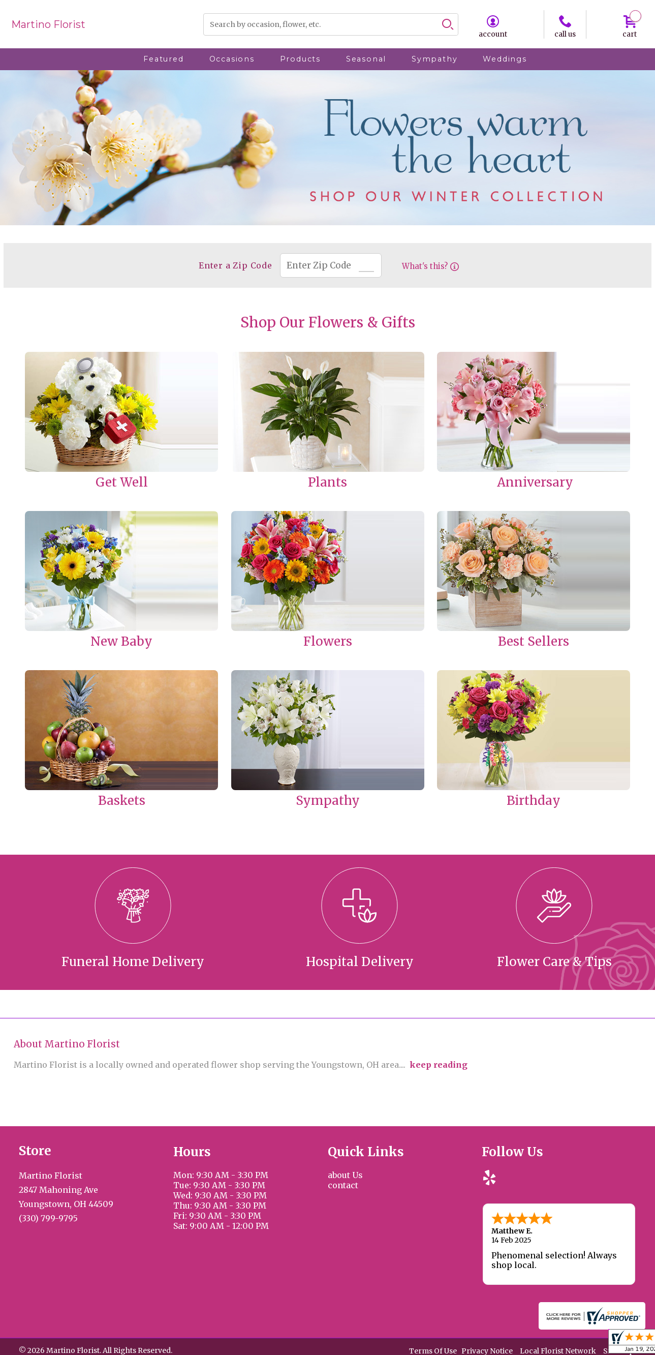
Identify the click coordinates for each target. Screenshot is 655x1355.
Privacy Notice (487, 1349)
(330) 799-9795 (48, 1218)
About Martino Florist (67, 1044)
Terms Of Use (433, 1349)
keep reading (438, 1065)
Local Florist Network (558, 1349)
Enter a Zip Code (233, 265)
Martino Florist (48, 24)
